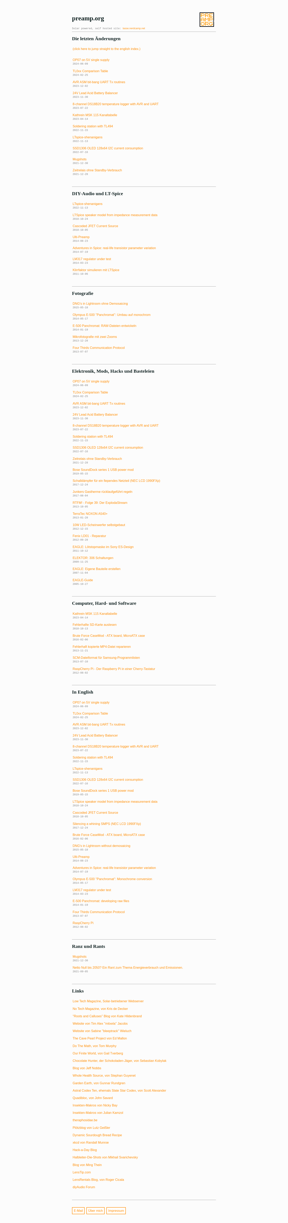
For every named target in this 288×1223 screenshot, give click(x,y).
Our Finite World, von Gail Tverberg (98, 1053)
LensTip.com (82, 1172)
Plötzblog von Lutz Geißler (91, 1127)
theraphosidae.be (85, 1120)
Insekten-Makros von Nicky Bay (95, 1105)
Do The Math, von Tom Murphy (94, 1046)
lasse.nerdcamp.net (134, 28)
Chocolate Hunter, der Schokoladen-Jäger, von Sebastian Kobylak (119, 1060)
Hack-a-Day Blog (85, 1150)
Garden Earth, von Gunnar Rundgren (99, 1083)
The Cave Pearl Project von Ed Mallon (100, 1038)
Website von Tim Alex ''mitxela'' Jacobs (100, 1023)
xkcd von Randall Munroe (91, 1142)
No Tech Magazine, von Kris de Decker (100, 1008)
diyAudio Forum (84, 1187)
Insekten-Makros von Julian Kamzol (98, 1112)
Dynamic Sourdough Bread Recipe (97, 1135)
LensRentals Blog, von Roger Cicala (98, 1179)
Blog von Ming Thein (87, 1165)
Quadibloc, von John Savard (93, 1098)
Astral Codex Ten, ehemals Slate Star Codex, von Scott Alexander (119, 1090)
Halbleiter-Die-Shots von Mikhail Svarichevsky (105, 1157)
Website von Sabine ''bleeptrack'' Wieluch (102, 1031)
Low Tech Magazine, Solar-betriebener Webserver (108, 1001)
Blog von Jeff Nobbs (87, 1068)
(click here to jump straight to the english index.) (106, 49)
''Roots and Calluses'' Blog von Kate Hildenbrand (107, 1016)
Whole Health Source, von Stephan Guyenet (104, 1075)
